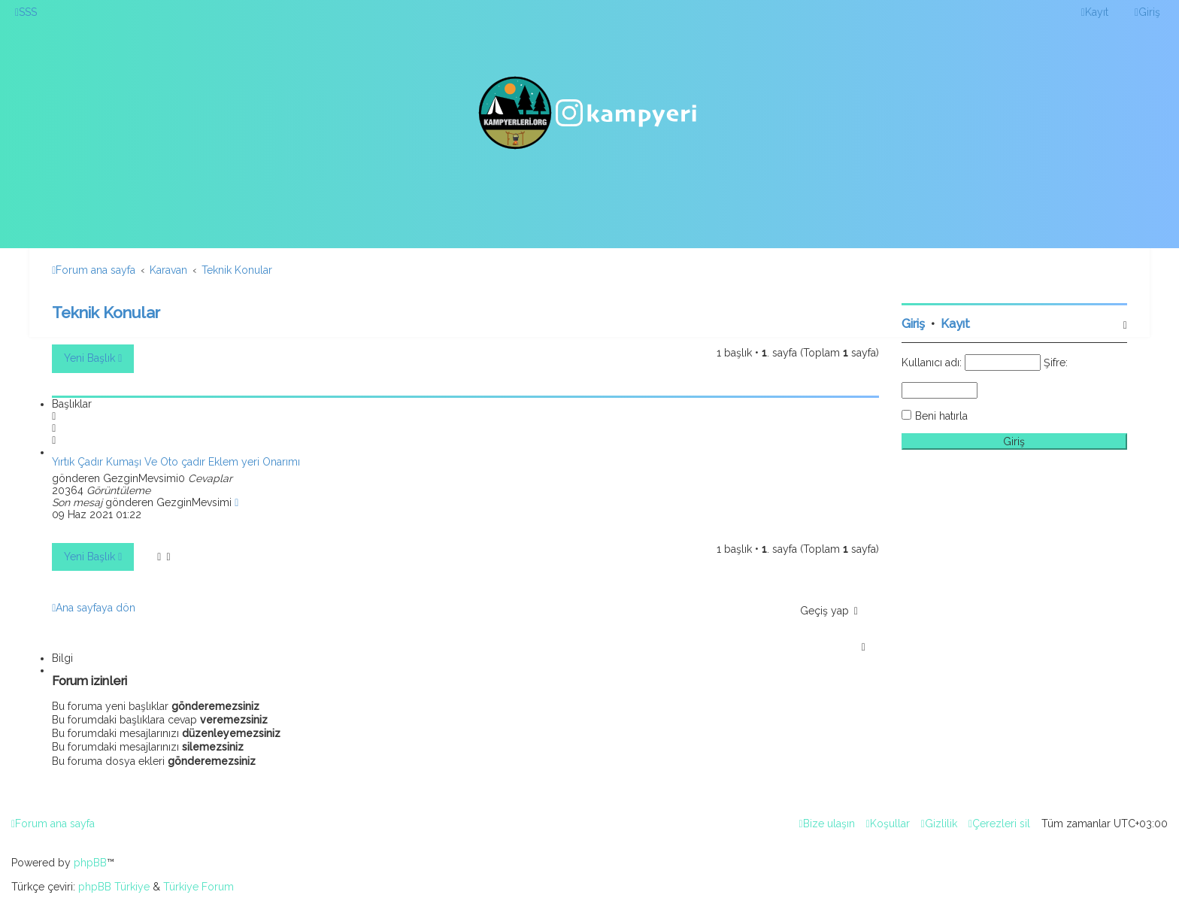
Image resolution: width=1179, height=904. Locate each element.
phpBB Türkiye (114, 887)
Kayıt (955, 324)
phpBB (90, 863)
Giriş (913, 324)
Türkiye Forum (198, 887)
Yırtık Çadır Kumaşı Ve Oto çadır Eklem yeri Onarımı (176, 462)
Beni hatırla (941, 416)
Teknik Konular (106, 312)
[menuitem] (26, 12)
